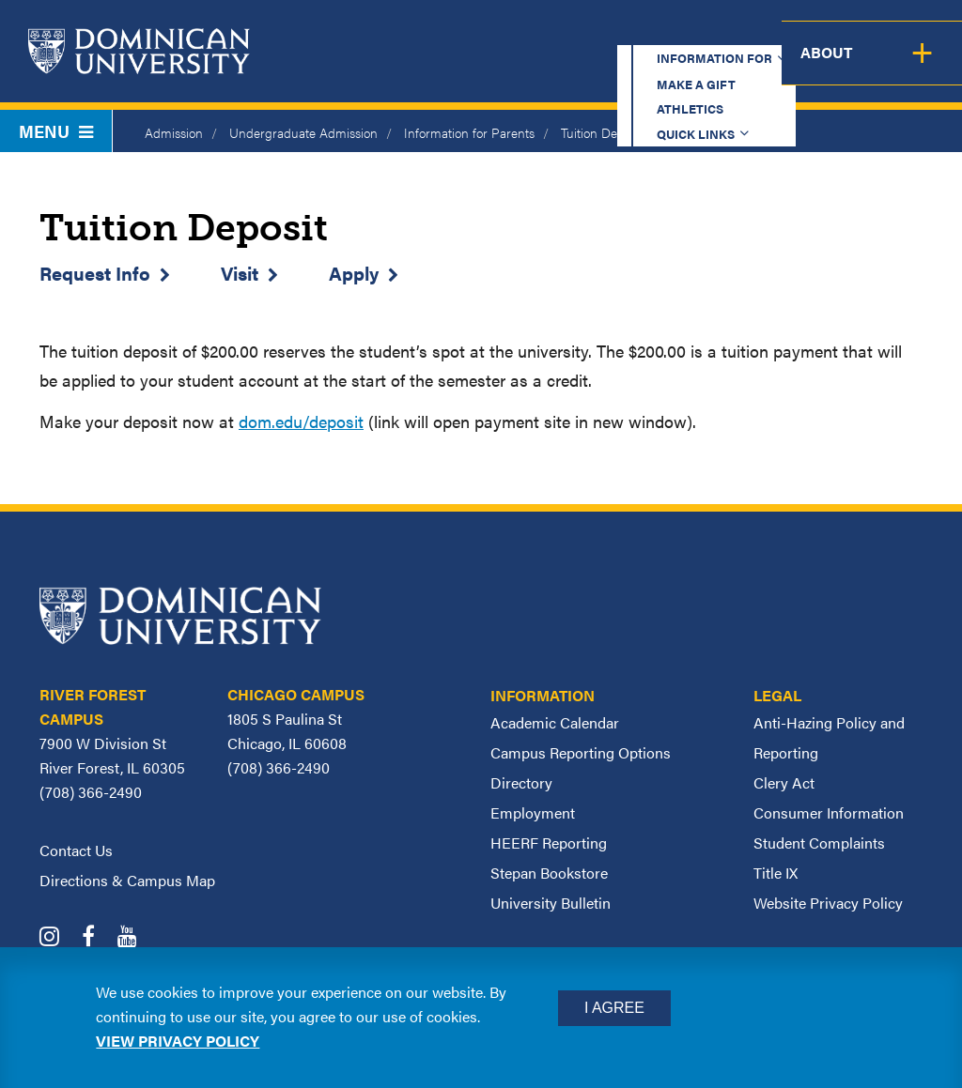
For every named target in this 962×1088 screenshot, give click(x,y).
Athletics (614, 32)
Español (845, 32)
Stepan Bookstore (549, 872)
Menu (56, 131)
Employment (532, 812)
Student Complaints (819, 842)
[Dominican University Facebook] (98, 938)
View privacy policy (177, 1040)
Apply (354, 272)
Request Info (94, 272)
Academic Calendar (554, 722)
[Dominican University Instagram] (58, 938)
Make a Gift (503, 32)
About (922, 67)
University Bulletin (550, 902)
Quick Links (724, 32)
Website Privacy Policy (828, 902)
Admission (174, 132)
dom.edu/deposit (301, 421)
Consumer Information (828, 812)
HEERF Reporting (548, 842)
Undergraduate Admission (303, 132)
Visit (239, 272)
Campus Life (818, 67)
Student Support (669, 67)
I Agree (614, 1008)
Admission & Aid (504, 67)
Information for (354, 32)
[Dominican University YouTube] (136, 938)
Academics (366, 67)
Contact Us (76, 850)
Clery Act (784, 782)
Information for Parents (469, 132)
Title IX (775, 872)
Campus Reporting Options (580, 752)
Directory (521, 782)
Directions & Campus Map (127, 880)
